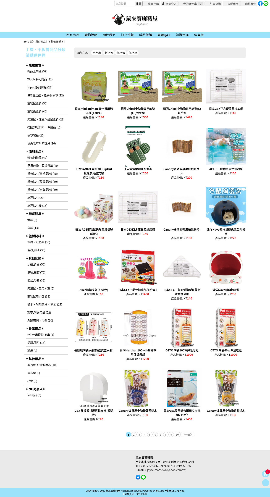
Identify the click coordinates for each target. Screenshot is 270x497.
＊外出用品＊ (35, 328)
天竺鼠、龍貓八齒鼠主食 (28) (45, 119)
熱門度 (97, 53)
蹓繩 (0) (32, 350)
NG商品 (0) (34, 395)
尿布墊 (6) (33, 373)
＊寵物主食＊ (35, 65)
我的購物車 (193, 4)
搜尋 (138, 3)
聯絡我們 (250, 4)
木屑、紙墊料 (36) (38, 242)
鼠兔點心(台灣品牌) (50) (42, 189)
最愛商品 (232, 4)
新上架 (109, 53)
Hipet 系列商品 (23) (39, 87)
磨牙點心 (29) (35, 197)
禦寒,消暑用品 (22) (39, 312)
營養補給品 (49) (37, 157)
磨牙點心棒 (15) (37, 205)
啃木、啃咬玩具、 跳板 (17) (44, 304)
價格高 (133, 53)
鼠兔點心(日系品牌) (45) (42, 173)
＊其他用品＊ (35, 358)
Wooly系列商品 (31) (40, 79)
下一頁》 (188, 434)
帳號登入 (171, 4)
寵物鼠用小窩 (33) (38, 296)
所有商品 (40, 41)
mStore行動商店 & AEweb (170, 490)
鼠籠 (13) (33, 228)
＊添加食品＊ (35, 151)
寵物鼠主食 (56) (37, 103)
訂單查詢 (215, 4)
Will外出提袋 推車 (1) (40, 334)
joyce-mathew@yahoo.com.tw (166, 470)
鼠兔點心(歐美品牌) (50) (42, 181)
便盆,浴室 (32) (36, 280)
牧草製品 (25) (35, 135)
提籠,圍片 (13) (36, 342)
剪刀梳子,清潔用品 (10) (42, 365)
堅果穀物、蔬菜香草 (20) (43, 165)
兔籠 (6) (32, 220)
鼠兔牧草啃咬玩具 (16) (41, 143)
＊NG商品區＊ (36, 389)
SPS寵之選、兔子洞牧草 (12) (45, 95)
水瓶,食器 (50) (36, 264)
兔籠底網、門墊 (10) (40, 320)
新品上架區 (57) (37, 71)
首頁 (29, 41)
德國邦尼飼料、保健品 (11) (44, 127)
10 (177, 434)
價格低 (121, 53)
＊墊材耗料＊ (35, 236)
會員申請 (153, 4)
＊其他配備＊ (56, 41)
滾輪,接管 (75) (36, 272)
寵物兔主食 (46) (37, 111)
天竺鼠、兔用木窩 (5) (40, 288)
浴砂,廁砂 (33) (36, 250)
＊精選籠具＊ (35, 213)
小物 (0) (32, 381)
